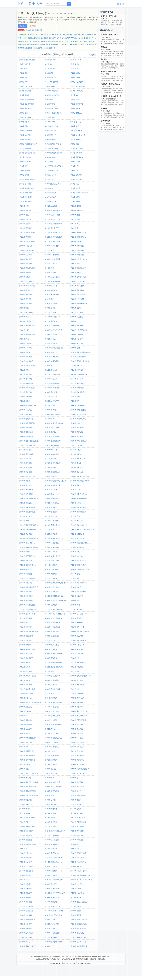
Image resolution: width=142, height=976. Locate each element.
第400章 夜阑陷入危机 (27, 649)
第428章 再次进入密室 (52, 689)
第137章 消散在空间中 (52, 259)
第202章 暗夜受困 (25, 357)
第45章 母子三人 (76, 122)
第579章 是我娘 (75, 911)
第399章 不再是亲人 (77, 645)
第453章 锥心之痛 (76, 724)
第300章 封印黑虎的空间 (78, 498)
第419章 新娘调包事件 (52, 676)
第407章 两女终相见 (52, 658)
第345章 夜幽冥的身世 (78, 565)
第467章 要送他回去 (52, 747)
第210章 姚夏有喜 (76, 365)
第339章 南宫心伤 (76, 556)
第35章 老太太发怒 (51, 108)
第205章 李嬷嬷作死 (26, 361)
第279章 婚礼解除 (76, 467)
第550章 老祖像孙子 (26, 871)
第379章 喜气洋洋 (25, 618)
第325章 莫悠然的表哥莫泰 (28, 538)
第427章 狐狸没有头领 (27, 689)
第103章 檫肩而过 (25, 210)
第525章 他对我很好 (77, 831)
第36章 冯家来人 (76, 108)
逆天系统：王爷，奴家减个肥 (111, 96)
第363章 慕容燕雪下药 (78, 591)
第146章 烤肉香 (50, 272)
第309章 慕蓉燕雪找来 (78, 512)
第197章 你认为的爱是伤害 (54, 348)
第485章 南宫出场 (51, 773)
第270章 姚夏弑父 (76, 454)
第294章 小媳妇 (75, 490)
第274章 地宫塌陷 (25, 463)
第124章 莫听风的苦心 (27, 241)
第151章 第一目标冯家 (27, 281)
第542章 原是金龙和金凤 (53, 857)
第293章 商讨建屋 (51, 490)
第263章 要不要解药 (52, 445)
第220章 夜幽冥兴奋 (26, 383)
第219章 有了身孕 (76, 379)
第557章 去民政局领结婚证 (54, 880)
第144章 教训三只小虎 (78, 268)
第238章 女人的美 (25, 410)
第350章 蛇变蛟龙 (51, 574)
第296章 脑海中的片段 (52, 494)
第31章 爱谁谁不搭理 (26, 104)
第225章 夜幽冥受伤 (77, 388)
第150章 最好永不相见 (78, 277)
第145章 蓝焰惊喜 (25, 272)
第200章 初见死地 (51, 352)
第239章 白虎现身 (51, 410)
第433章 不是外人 (25, 698)
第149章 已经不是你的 (52, 277)
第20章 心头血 (50, 86)
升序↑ (93, 55)
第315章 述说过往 (76, 521)
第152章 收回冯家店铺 (52, 281)
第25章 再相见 (24, 95)
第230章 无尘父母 (51, 396)
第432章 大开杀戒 (76, 693)
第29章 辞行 (49, 100)
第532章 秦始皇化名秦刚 (27, 844)
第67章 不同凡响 (25, 157)
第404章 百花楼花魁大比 (53, 654)
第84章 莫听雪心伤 (76, 179)
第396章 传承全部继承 (78, 640)
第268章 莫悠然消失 (26, 454)
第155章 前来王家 (51, 286)
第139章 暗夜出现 (25, 263)
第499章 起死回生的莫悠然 (28, 795)
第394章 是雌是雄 (25, 640)
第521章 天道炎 (50, 826)
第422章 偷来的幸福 (52, 680)
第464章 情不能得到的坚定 (54, 742)
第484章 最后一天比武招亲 (28, 773)
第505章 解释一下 (25, 804)
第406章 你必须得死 (26, 658)
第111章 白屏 (75, 219)
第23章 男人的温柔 (51, 91)
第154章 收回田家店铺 (27, 286)
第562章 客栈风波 (25, 888)
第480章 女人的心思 (77, 764)
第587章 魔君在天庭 (52, 924)
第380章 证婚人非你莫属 (53, 618)
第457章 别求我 (24, 733)
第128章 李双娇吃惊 (52, 246)
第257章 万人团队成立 (52, 436)
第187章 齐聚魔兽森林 (27, 334)
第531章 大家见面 (76, 840)
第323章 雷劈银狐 (51, 534)
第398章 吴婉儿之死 (52, 645)
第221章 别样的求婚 (52, 383)
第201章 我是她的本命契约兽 (80, 352)
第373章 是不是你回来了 (27, 609)
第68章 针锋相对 (50, 157)
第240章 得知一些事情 (78, 410)
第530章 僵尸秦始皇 (52, 840)
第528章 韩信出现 (76, 835)
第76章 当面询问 (25, 170)
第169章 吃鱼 (24, 308)
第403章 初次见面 (25, 654)
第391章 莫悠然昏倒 (26, 636)
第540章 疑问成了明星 (78, 853)
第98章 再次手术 (50, 201)
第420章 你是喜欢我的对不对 (80, 676)
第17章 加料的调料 (51, 82)
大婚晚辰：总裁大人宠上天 (110, 84)
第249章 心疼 (75, 423)
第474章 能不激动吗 (77, 755)
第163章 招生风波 (25, 299)
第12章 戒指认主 (76, 73)
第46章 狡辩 (23, 126)
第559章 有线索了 (25, 884)
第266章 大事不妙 (51, 450)
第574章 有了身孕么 (26, 906)
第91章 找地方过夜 (25, 193)
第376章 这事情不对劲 (27, 614)
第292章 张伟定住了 (26, 490)
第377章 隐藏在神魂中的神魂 (55, 614)
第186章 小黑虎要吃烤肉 (78, 330)
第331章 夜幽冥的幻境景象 (28, 547)
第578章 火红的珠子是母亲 (54, 911)
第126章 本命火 (75, 241)
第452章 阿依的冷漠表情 (53, 724)
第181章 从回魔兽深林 (27, 326)
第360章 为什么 (75, 587)
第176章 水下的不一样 (52, 317)
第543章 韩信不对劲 (77, 857)
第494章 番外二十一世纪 (53, 787)
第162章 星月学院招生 (78, 295)
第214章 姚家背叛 (25, 374)
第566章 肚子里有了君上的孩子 (56, 893)
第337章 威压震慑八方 (27, 556)
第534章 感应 (75, 844)
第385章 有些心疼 (25, 627)
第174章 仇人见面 (76, 312)
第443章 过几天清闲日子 (53, 711)
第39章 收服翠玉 (76, 113)
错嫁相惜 (104, 108)
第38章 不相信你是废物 (53, 113)
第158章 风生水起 (51, 290)
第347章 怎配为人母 (52, 569)
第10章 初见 (23, 73)
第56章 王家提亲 (50, 139)
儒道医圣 (104, 47)
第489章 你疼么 (75, 778)
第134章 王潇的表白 (52, 255)
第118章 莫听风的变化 (27, 232)
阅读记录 (120, 4)
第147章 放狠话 (75, 272)
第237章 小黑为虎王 (77, 405)
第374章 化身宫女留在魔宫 (54, 609)
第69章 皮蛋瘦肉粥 (76, 157)
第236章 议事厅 (50, 405)
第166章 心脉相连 (25, 303)
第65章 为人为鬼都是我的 (54, 153)
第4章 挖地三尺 (24, 64)
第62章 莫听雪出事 (51, 148)
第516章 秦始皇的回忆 (78, 818)
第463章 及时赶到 (25, 742)
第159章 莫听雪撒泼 (77, 290)
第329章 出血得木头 (52, 543)
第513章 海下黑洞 (76, 813)
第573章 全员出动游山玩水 (79, 902)
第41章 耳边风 (50, 117)
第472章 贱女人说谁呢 (27, 755)
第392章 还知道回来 (52, 636)
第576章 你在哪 (75, 906)
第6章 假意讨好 (75, 64)
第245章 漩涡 (49, 419)
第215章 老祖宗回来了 (52, 374)
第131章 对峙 (49, 250)
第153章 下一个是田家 (78, 281)
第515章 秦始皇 (50, 818)
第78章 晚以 (74, 170)
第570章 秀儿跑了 (76, 897)
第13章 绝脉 (23, 77)
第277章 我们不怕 (25, 467)
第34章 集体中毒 (25, 108)
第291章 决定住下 (76, 485)
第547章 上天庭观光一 (27, 866)
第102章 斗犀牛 (75, 206)
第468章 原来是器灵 (77, 747)
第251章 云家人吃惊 (52, 427)
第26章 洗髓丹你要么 (52, 95)
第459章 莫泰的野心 (77, 733)
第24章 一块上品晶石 (77, 91)
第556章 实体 (24, 880)
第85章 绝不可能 (25, 184)
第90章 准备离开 (76, 188)
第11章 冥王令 (50, 73)
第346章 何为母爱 (25, 569)
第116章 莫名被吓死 (52, 228)
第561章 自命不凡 (76, 884)
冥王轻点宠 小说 (49, 48)
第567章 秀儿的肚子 (77, 893)
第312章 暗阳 (75, 516)
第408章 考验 (75, 658)
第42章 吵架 (74, 117)
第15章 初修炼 (75, 77)
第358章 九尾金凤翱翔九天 (28, 587)
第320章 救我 (49, 529)
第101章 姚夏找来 (51, 206)
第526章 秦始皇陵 (25, 835)
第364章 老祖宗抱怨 (26, 596)
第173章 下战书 (50, 312)
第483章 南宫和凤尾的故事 (79, 769)
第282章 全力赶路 (76, 472)
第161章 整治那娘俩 (52, 295)
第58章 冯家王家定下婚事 (28, 144)
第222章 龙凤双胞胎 (77, 383)
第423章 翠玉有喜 (76, 680)
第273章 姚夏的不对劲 (78, 459)
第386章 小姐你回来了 (52, 627)
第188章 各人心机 (51, 334)
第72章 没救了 (75, 162)
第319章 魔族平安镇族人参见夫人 (31, 529)
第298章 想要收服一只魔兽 (28, 498)
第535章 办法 (24, 849)
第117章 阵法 (75, 228)
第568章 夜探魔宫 (25, 897)
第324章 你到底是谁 (77, 534)
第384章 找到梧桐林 (77, 623)
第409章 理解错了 (25, 662)
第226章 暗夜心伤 (25, 392)
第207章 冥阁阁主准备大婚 (79, 361)
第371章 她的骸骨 (51, 605)
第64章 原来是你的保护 (27, 153)
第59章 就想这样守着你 (53, 144)
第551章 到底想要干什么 (53, 871)
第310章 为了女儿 (25, 516)
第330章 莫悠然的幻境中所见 (80, 543)
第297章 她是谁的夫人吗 (78, 494)
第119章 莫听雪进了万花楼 (54, 232)
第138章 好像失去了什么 (78, 259)
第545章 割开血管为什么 (53, 862)
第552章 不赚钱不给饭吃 (78, 871)
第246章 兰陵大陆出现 (78, 419)
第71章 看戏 (49, 162)
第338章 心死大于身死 (52, 556)
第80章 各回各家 (50, 175)
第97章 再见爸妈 (25, 201)
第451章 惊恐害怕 (25, 724)
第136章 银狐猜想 (25, 259)
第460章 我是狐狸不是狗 (27, 738)
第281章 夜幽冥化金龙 (52, 472)
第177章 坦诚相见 (76, 317)
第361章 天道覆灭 (25, 591)
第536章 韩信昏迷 (51, 849)
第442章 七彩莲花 (25, 711)
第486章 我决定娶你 (77, 773)
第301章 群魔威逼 (25, 503)
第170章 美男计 (50, 308)
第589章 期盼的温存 (26, 928)
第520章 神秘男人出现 (27, 826)
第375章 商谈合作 (76, 609)
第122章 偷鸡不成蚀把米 (53, 237)
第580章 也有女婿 (25, 915)
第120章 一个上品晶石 (78, 232)
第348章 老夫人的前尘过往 (79, 569)
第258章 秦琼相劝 (76, 436)
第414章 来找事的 (76, 667)
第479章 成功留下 (51, 764)
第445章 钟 (23, 716)
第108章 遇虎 (75, 215)
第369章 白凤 (75, 600)
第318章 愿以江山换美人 (78, 525)
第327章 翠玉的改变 (77, 538)
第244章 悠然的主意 (26, 419)
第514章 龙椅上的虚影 (27, 818)
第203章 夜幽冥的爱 (52, 357)
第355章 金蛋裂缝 (25, 583)
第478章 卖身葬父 (25, 764)
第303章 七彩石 (75, 503)
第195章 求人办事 (76, 343)
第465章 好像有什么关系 (78, 742)
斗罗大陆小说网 (30, 3)
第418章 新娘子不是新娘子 (28, 676)
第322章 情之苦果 (25, 534)
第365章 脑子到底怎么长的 (54, 596)
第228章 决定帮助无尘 (78, 392)
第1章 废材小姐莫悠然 (27, 60)
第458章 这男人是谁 (52, 733)
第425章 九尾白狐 (51, 685)
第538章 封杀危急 (25, 853)
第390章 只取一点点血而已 (79, 631)
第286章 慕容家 (24, 481)
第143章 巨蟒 (49, 268)
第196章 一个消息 (25, 348)
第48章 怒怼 (74, 126)
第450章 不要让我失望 (78, 720)
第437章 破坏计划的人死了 (54, 702)
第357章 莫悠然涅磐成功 (78, 583)
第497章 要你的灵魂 (52, 791)
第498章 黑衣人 (75, 791)
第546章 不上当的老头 (78, 862)
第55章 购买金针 (25, 139)
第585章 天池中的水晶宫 (78, 919)
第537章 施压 (75, 849)
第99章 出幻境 (75, 201)
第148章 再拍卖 (24, 277)
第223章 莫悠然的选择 (27, 388)
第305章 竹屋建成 (51, 507)
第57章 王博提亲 (76, 139)
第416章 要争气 (50, 671)
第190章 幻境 (24, 339)
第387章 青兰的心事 (77, 627)
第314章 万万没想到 (52, 521)
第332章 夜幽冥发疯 (52, 547)
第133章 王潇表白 (25, 255)
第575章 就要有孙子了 (52, 906)
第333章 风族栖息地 (77, 547)
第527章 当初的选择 (52, 835)
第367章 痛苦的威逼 (26, 600)
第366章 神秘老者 (76, 596)
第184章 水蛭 (24, 330)
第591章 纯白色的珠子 (78, 928)
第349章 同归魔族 (25, 574)
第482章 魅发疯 (50, 769)
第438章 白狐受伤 (76, 702)
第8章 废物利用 (50, 68)
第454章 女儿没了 (25, 729)
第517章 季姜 (24, 822)
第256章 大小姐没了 (26, 436)
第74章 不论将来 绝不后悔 (54, 166)
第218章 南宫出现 (51, 379)
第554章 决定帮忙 (51, 875)
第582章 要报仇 (75, 915)
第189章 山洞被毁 (76, 334)
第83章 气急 (49, 179)
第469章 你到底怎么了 (27, 751)
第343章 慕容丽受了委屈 (27, 565)
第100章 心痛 (24, 206)
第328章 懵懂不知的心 (27, 543)
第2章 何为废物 (50, 60)
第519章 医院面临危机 (78, 822)
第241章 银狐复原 (25, 414)
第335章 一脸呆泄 (51, 552)
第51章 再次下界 (76, 131)
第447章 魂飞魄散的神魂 (78, 716)
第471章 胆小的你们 (77, 751)
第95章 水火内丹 (50, 197)
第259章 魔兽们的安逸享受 (28, 441)
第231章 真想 (75, 396)
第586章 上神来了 (25, 924)
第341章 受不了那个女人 (53, 560)
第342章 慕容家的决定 (78, 560)
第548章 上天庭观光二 (52, 866)
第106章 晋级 (24, 215)
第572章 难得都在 (51, 902)
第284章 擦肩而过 (51, 476)
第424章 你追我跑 (25, 685)
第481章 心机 (24, 769)
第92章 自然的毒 (50, 193)
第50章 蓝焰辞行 (50, 131)
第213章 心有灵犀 (76, 370)
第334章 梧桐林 (24, 552)
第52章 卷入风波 (25, 135)
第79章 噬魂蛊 (24, 175)
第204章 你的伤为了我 (78, 357)
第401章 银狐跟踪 (51, 649)
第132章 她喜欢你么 (77, 250)
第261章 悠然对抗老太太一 (79, 441)
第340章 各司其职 (25, 560)
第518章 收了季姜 (51, 822)
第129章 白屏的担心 (77, 246)
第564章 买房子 (75, 888)
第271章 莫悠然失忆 (26, 459)
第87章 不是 (74, 184)
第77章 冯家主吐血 (51, 170)
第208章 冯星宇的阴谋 (27, 365)
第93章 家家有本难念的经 (79, 193)
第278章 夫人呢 (50, 467)
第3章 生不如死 (75, 60)
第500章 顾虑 (49, 795)
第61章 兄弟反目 (25, 148)
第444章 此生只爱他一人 (78, 711)
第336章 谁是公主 (76, 552)
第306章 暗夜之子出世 (78, 507)
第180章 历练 (75, 321)
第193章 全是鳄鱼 (25, 343)
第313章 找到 (24, 521)
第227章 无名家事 (51, 392)
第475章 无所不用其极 (27, 760)
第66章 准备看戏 (76, 153)
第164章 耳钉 (49, 299)
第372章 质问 (75, 605)
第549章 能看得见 (76, 866)
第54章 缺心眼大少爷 (77, 135)
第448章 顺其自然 (25, 720)
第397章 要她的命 (25, 645)
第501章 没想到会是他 (78, 795)
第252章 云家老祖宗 (77, 427)
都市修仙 (104, 59)
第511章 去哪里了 (25, 813)
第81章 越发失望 (76, 175)
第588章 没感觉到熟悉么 (78, 924)
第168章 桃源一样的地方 (78, 303)
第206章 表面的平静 (52, 361)
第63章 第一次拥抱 (76, 148)
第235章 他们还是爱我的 (27, 405)
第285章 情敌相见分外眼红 (79, 476)
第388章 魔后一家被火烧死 (28, 631)
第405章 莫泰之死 (76, 654)
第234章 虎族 (75, 401)
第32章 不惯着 (50, 104)
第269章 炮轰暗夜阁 (52, 454)
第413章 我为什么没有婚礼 (54, 667)
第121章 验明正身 (25, 237)
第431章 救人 (49, 693)
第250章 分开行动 (25, 427)
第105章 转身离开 (76, 210)
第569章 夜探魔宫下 (52, 897)
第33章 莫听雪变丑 (76, 104)
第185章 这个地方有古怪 (53, 330)
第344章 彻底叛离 (51, 565)
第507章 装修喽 (75, 804)
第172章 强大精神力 (26, 312)
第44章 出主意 (50, 122)
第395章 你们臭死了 (52, 640)
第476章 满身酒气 (51, 760)
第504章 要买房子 (76, 800)
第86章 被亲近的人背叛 (53, 184)
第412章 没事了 (24, 667)
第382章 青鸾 (24, 623)
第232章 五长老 (24, 401)
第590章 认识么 (50, 928)
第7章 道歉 (23, 68)
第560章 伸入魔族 (51, 884)
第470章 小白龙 (50, 751)
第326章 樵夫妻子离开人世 (54, 538)
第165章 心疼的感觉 (77, 299)
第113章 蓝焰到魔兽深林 (53, 224)
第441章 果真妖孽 (76, 707)
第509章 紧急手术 (51, 809)
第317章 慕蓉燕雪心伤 (52, 525)
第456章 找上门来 (76, 729)
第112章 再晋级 (24, 224)
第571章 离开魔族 (25, 902)
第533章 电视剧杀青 (52, 844)
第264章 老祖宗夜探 (77, 445)
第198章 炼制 (75, 348)
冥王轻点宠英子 (38, 48)
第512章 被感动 (50, 813)
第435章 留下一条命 (77, 698)
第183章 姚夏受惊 (76, 326)
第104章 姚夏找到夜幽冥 (53, 210)
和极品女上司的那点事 (108, 71)
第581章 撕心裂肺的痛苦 (53, 915)
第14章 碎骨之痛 (50, 77)
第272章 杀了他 (50, 459)
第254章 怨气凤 (50, 432)
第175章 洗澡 (24, 317)
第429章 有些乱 (75, 689)
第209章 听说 (49, 365)
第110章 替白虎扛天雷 (52, 219)
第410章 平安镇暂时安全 (53, 662)
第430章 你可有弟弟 (26, 693)
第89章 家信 (49, 188)
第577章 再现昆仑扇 (26, 911)
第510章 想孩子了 (76, 809)
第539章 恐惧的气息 (52, 853)
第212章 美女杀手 (51, 370)
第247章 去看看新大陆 (27, 423)
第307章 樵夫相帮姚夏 (27, 512)
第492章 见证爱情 (76, 782)
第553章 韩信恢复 (25, 875)
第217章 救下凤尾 (25, 379)
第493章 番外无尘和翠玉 (27, 787)
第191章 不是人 (50, 339)
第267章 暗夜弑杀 (76, 450)
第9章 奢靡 (74, 68)
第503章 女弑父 (50, 800)
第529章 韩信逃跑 (25, 840)
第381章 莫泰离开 (76, 618)
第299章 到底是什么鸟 (52, 498)
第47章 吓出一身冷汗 (52, 126)
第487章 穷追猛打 (25, 778)
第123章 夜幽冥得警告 (78, 237)
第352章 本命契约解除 (27, 578)
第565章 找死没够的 (26, 893)
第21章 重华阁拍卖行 (77, 86)
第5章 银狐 (48, 64)
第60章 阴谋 (74, 144)
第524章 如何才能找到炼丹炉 (55, 831)
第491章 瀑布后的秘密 (52, 782)
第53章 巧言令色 (50, 135)
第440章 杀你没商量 (52, 707)
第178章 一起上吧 (25, 321)
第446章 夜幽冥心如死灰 (53, 716)
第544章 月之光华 (25, 862)
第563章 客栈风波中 (52, 888)
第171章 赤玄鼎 (75, 308)
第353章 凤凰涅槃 (51, 578)
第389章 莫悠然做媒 (52, 631)
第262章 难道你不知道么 (27, 445)
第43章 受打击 (24, 122)
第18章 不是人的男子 (77, 82)
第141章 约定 (75, 263)
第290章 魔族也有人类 (52, 485)
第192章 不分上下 (76, 339)
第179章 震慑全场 (51, 321)
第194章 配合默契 (51, 343)
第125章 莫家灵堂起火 (52, 241)
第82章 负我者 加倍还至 (27, 179)
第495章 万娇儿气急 (77, 787)
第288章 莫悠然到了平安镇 (79, 481)
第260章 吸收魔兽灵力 (52, 441)
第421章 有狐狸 (24, 680)
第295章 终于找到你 (26, 494)
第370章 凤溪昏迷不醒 (27, 605)
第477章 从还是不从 (77, 760)
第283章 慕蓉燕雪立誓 (27, 476)
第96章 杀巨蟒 (75, 197)
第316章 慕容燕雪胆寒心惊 (28, 525)
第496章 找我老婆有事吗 (27, 791)
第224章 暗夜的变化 (52, 388)
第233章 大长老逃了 (52, 401)
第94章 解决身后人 (25, 197)
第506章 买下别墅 (51, 804)
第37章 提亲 (23, 113)
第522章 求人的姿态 (77, 826)
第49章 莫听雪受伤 (25, 131)
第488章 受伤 (49, 778)
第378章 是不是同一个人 (78, 614)
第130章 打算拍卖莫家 (27, 250)
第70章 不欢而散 (25, 162)
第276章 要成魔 (75, 463)
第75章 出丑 (74, 166)
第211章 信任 (24, 370)
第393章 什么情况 (76, 636)
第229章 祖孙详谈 (25, 396)
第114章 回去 (75, 224)
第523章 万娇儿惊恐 (26, 831)
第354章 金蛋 (75, 578)
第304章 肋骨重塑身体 (27, 507)
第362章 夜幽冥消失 (52, 591)
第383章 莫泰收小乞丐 (52, 623)
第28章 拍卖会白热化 (26, 100)
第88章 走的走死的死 (26, 188)
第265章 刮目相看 (25, 450)
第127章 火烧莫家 (25, 246)
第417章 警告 (75, 671)
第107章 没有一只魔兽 (52, 215)
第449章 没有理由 (51, 720)
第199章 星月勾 (24, 352)
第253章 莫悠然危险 (26, 432)
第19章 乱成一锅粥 (25, 86)
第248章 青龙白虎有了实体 (54, 423)
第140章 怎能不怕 (51, 263)
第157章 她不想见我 (26, 290)
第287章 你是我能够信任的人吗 (56, 481)
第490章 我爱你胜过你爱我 (28, 782)
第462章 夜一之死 (76, 738)
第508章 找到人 (24, 809)
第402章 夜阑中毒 (76, 649)
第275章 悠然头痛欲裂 (52, 463)
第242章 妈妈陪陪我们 (52, 414)
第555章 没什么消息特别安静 (80, 875)
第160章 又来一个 (25, 295)
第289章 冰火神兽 (25, 485)
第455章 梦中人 (50, 729)
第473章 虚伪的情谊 (52, 755)
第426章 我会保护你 (77, 685)
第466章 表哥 (24, 747)
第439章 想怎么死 (25, 707)
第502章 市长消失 (25, 800)
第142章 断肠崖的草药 (27, 268)
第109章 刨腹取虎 (25, 219)
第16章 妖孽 (23, 82)
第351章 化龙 (75, 574)
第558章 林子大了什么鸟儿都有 (81, 880)
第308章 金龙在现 (51, 512)
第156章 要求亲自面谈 (78, 286)
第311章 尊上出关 (51, 516)
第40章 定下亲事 (25, 117)
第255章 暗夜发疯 (76, 432)
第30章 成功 (74, 100)
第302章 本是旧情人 (52, 503)
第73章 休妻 (23, 166)
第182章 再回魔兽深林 (52, 326)
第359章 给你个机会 (52, 587)
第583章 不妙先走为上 (27, 919)
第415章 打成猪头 (25, 671)
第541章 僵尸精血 (25, 857)
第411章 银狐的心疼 (77, 662)
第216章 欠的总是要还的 (78, 374)
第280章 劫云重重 (25, 472)
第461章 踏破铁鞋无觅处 (53, 738)
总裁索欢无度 (105, 121)
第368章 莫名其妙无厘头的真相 (56, 600)
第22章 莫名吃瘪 (25, 91)
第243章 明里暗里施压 (78, 414)
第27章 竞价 (74, 95)
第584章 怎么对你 (51, 919)
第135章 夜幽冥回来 (77, 255)
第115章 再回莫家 (25, 228)
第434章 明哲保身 (51, 698)
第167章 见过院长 (51, 303)
